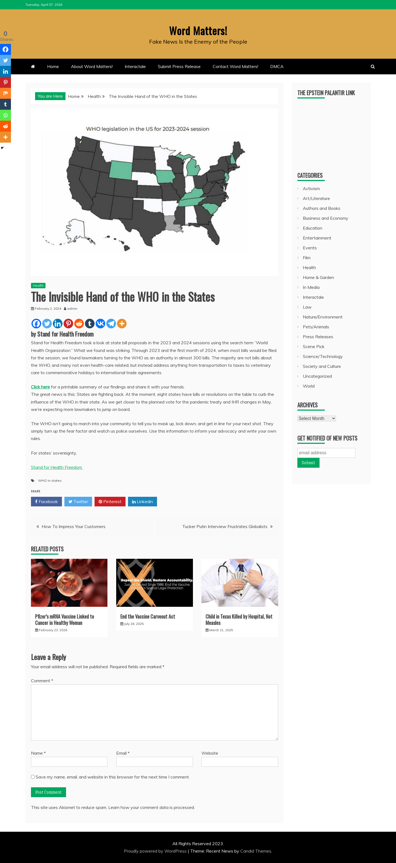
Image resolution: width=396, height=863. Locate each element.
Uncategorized (317, 376)
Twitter (78, 501)
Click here (40, 387)
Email (123, 752)
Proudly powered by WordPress (156, 851)
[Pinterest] (68, 323)
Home (53, 66)
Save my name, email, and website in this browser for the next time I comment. (113, 776)
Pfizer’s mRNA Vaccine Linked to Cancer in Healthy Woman (64, 619)
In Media (311, 287)
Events (310, 247)
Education (312, 228)
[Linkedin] (57, 323)
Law (307, 307)
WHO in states (50, 480)
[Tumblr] (90, 323)
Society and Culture (322, 366)
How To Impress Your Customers (74, 526)
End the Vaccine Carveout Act (147, 616)
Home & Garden (318, 277)
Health (38, 285)
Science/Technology (323, 356)
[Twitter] (47, 323)
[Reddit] (79, 323)
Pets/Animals (316, 326)
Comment (42, 680)
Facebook (46, 501)
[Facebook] (36, 323)
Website (209, 752)
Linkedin (142, 501)
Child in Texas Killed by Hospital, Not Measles (239, 619)
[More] (122, 323)
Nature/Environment (323, 317)
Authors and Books (321, 208)
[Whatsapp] (5, 115)
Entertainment (317, 238)
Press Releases (318, 336)
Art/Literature (316, 198)
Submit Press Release (179, 66)
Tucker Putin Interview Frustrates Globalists (224, 526)
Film (306, 257)
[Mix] (5, 93)
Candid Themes (255, 851)
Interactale (135, 66)
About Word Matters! (92, 66)
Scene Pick (313, 346)
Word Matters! (198, 29)
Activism (311, 188)
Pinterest (110, 501)
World (309, 386)
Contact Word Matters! (235, 66)
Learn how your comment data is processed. (151, 807)
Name (38, 752)
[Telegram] (111, 323)
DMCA (277, 66)
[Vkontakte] (100, 323)
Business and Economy (325, 218)
